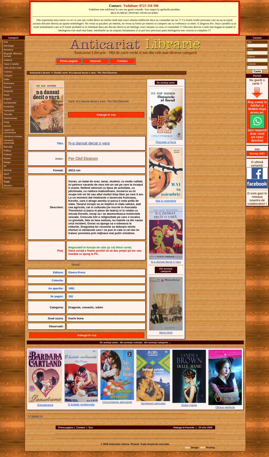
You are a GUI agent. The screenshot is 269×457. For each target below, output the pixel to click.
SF (4, 166)
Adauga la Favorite (183, 427)
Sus (90, 427)
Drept (6, 95)
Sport (6, 174)
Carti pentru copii (12, 67)
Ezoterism (8, 106)
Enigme (7, 99)
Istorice (7, 126)
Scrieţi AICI (257, 153)
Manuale (8, 146)
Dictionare (8, 83)
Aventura (8, 49)
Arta (5, 42)
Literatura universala (8, 141)
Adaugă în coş (106, 114)
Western (7, 185)
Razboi (7, 158)
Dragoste (8, 91)
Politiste (7, 154)
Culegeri (7, 75)
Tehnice (7, 177)
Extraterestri (9, 102)
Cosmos (7, 71)
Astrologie (8, 45)
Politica (7, 150)
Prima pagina (65, 427)
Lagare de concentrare (9, 131)
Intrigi (6, 122)
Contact (122, 61)
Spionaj (7, 170)
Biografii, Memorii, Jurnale (12, 54)
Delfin (6, 79)
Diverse (7, 87)
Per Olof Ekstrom (83, 158)
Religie (7, 162)
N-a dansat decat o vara (89, 143)
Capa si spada (11, 64)
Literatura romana (12, 136)
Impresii (95, 61)
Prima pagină (69, 61)
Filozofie (7, 114)
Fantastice (8, 110)
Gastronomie (10, 118)
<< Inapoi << (35, 416)
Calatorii (7, 60)
